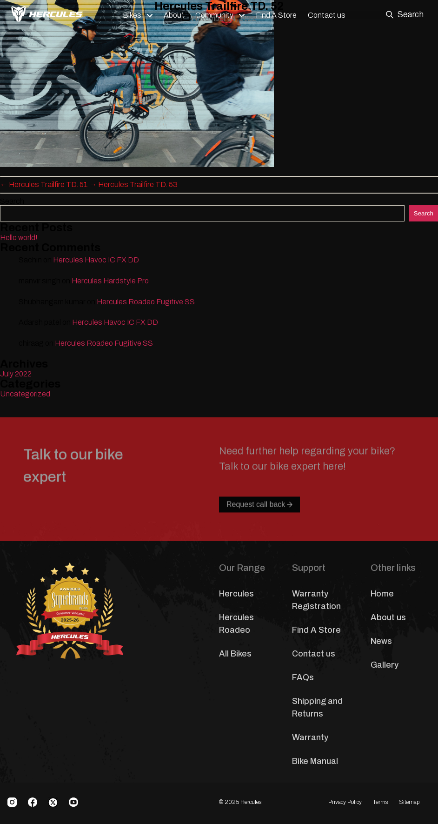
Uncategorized (25, 394)
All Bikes (235, 653)
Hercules (236, 593)
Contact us (313, 653)
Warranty (310, 737)
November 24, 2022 (224, 18)
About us (388, 617)
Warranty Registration (316, 600)
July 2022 (16, 374)
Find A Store (316, 630)
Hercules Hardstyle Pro (110, 281)
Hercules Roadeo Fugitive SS (146, 302)
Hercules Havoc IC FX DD (96, 260)
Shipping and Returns (317, 707)
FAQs (303, 677)
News (381, 641)
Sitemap (409, 802)
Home (382, 593)
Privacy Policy (345, 802)
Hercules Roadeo (236, 624)
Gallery (384, 665)
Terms (380, 802)
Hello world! (19, 237)
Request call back (259, 525)
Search (12, 201)
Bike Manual (315, 761)
